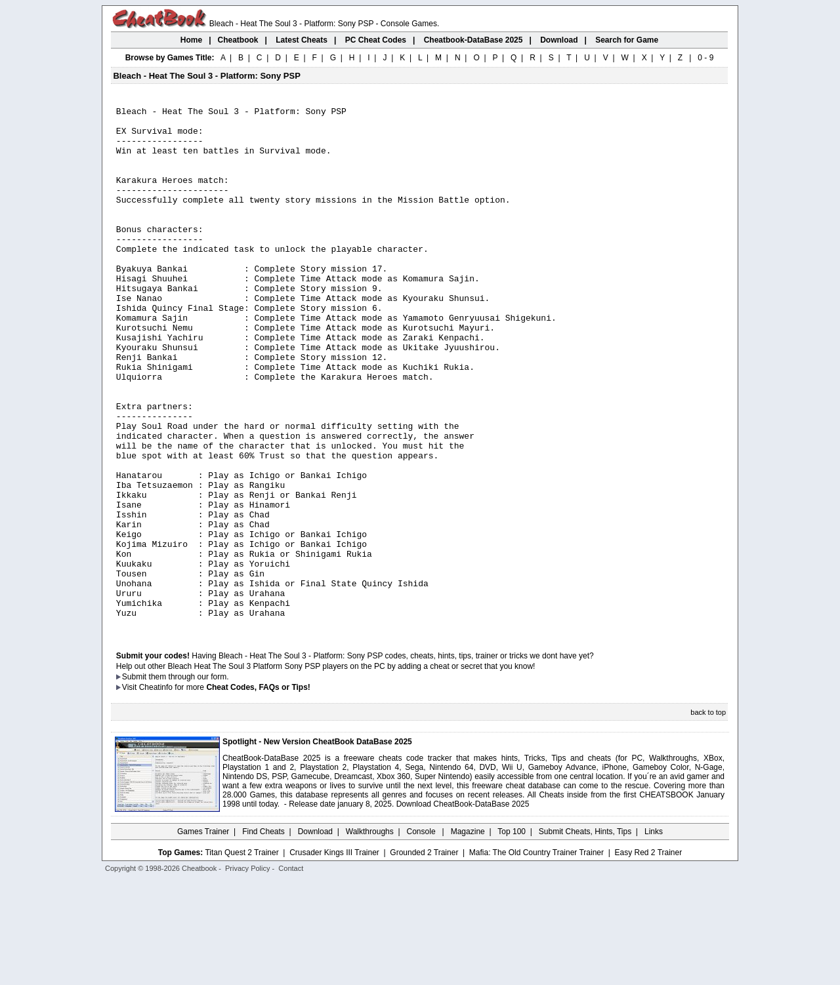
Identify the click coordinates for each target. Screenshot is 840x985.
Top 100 (511, 935)
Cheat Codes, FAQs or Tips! (258, 791)
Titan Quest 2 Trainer (241, 956)
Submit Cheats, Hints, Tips (585, 935)
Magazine (468, 935)
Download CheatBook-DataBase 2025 (463, 908)
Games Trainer (203, 935)
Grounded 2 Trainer (424, 956)
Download (315, 935)
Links (653, 935)
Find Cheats (263, 935)
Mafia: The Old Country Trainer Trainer (536, 956)
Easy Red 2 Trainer (648, 956)
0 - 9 (705, 57)
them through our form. (189, 781)
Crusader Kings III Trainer (334, 956)
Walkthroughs (370, 935)
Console (422, 935)
